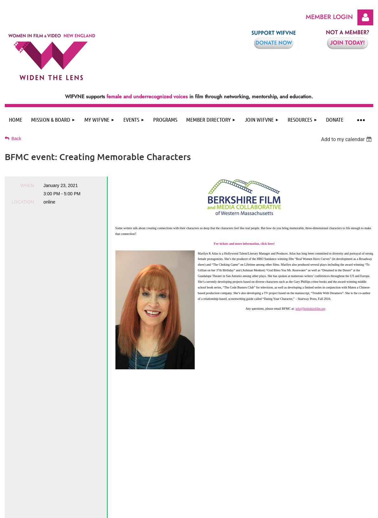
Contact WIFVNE (216, 463)
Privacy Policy (151, 463)
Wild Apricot (322, 510)
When (27, 185)
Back (16, 138)
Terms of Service (182, 463)
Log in (365, 17)
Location (22, 201)
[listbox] (347, 139)
